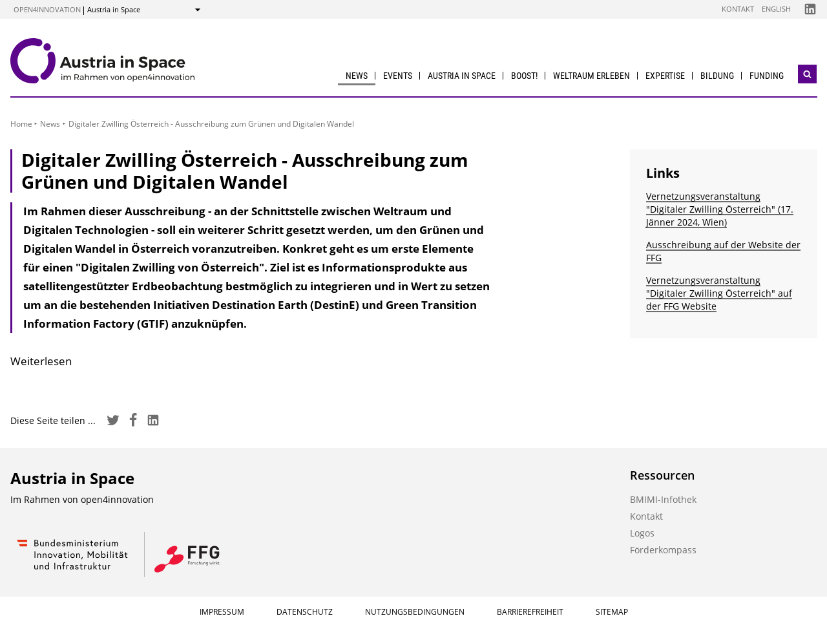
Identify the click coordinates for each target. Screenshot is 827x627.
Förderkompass (663, 550)
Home (21, 123)
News (357, 75)
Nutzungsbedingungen (415, 611)
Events (397, 75)
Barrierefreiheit (530, 611)
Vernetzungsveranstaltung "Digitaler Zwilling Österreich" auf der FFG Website (719, 293)
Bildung (717, 75)
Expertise (665, 75)
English (776, 9)
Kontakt (738, 9)
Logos (642, 533)
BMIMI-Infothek (663, 499)
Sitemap (612, 611)
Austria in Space (462, 75)
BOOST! (524, 75)
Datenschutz (305, 611)
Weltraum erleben (591, 75)
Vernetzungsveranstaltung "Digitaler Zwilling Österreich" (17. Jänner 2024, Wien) (719, 209)
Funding (766, 75)
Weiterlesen (41, 361)
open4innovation (47, 9)
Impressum (222, 611)
